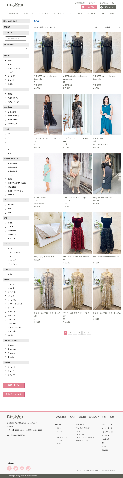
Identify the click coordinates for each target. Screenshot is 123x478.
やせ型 (8, 223)
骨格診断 (7, 362)
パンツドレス (11, 264)
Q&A (102, 13)
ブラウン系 (10, 319)
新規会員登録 (81, 3)
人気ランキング (12, 102)
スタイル (7, 244)
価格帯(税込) (8, 107)
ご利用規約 (104, 470)
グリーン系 (10, 312)
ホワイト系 (10, 331)
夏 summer (10, 349)
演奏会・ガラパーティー (15, 191)
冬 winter (9, 357)
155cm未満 (10, 230)
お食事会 (9, 195)
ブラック (9, 284)
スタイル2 (7, 269)
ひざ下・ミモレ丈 (12, 252)
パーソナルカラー (10, 340)
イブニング (10, 260)
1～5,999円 (10, 112)
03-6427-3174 (18, 435)
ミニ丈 (8, 248)
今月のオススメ (12, 98)
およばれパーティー (11, 159)
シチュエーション (76, 13)
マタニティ (10, 238)
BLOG (112, 13)
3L (7, 149)
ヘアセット (79, 431)
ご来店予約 (90, 7)
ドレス (8, 64)
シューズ (9, 80)
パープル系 (10, 315)
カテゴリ (7, 56)
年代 (5, 200)
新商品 (8, 94)
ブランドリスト (42, 13)
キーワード (8, 33)
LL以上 (9, 227)
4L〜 (8, 153)
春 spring (10, 345)
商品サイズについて (82, 440)
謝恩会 (8, 179)
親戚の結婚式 (11, 171)
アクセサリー (11, 76)
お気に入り (105, 3)
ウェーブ (9, 371)
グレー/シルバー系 (13, 327)
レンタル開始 (8, 44)
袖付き (8, 274)
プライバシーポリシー (75, 470)
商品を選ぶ (13, 13)
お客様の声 (105, 439)
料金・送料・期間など (82, 428)
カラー (6, 279)
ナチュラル (10, 375)
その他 (8, 84)
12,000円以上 (11, 124)
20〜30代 (9, 205)
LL (7, 145)
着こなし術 (91, 13)
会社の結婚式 (11, 167)
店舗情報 (105, 450)
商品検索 (82, 417)
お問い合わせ (108, 7)
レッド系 (9, 288)
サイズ (6, 129)
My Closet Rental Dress (15, 5)
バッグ (8, 72)
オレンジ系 (10, 300)
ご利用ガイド (27, 13)
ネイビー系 (10, 292)
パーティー (10, 175)
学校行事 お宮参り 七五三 (15, 183)
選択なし (9, 60)
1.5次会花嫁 (10, 187)
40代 (8, 209)
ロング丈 (9, 256)
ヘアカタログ (80, 434)
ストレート (10, 367)
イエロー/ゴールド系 (13, 304)
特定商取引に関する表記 (91, 470)
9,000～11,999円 (12, 120)
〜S (7, 134)
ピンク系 (9, 296)
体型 (5, 218)
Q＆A (104, 417)
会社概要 (112, 470)
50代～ (9, 212)
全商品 (36, 21)
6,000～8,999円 (12, 116)
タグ (5, 89)
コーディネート (58, 13)
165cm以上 (10, 234)
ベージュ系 (10, 323)
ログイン (93, 3)
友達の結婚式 (11, 163)
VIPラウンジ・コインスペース (85, 437)
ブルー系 (9, 308)
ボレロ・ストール (12, 68)
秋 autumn (10, 353)
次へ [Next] (89, 332)
